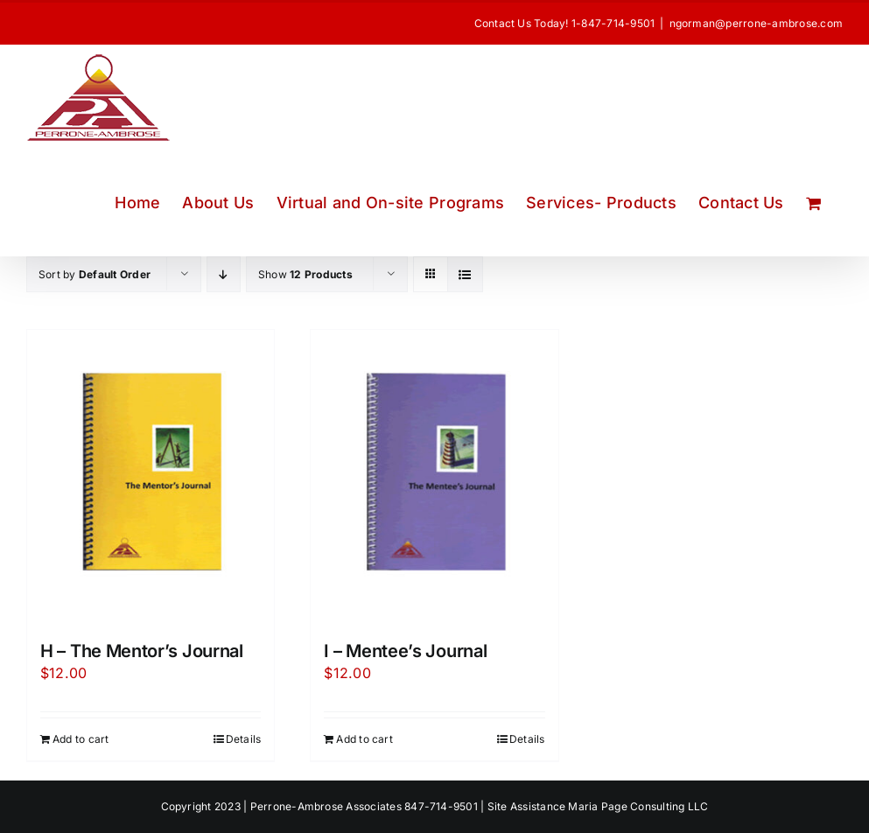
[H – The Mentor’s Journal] (150, 476)
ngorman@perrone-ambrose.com (756, 23)
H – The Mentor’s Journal (141, 651)
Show (305, 274)
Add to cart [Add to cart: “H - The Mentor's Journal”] (81, 739)
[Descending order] (224, 274)
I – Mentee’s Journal (405, 651)
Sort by (95, 274)
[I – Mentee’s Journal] (434, 476)
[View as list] (465, 274)
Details (244, 739)
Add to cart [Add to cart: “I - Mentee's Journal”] (364, 739)
